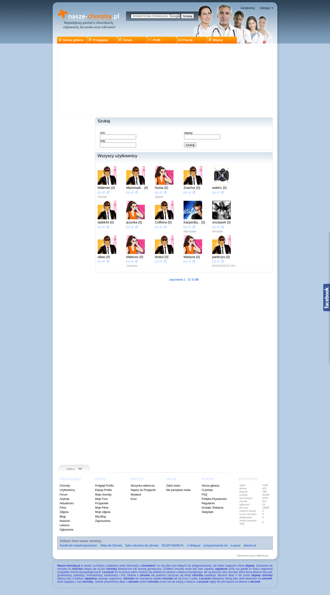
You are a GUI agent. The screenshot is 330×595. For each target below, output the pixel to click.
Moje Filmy (101, 507)
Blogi (63, 516)
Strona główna (70, 40)
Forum (125, 40)
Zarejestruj (248, 8)
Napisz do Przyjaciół (143, 490)
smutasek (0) (221, 222)
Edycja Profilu (103, 490)
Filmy (63, 507)
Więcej (215, 40)
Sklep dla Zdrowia (111, 545)
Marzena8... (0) (137, 188)
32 (189, 279)
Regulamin (208, 503)
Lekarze (64, 525)
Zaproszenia (102, 521)
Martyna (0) (192, 257)
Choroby (65, 485)
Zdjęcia (64, 512)
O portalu (207, 490)
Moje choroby (103, 494)
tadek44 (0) (106, 222)
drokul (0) (161, 257)
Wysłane (136, 494)
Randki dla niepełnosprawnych (78, 545)
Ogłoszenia (66, 529)
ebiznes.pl (250, 545)
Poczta (185, 40)
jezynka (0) (134, 222)
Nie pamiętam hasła (178, 490)
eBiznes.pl (262, 555)
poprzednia (176, 279)
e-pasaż (236, 545)
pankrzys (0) (221, 257)
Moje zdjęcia (102, 512)
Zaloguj (265, 8)
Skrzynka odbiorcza (143, 485)
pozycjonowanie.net (216, 545)
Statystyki (207, 512)
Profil (154, 40)
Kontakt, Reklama (212, 507)
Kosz (134, 499)
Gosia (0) (161, 188)
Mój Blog (100, 516)
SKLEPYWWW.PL (173, 545)
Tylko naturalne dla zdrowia (141, 545)
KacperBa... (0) (194, 222)
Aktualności (67, 503)
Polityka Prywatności (214, 499)
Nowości (65, 521)
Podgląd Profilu (104, 485)
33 (193, 279)
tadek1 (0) (219, 188)
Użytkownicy (67, 490)
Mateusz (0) (134, 257)
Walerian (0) (106, 188)
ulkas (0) (104, 257)
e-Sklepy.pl (193, 545)
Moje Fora (101, 499)
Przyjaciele (101, 503)
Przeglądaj (98, 40)
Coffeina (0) (163, 222)
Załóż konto (173, 485)
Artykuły (64, 499)
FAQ (204, 494)
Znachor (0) (192, 188)
